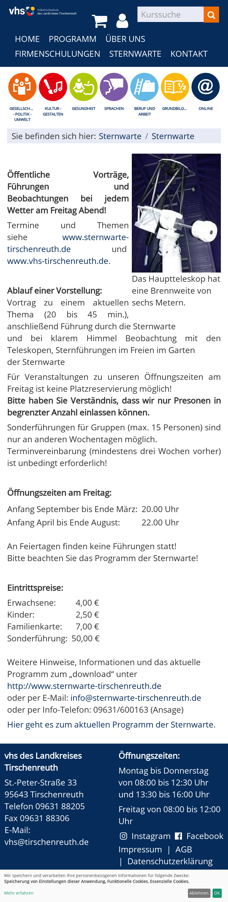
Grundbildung (176, 108)
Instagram (147, 835)
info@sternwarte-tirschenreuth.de (135, 697)
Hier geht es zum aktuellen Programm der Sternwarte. (111, 724)
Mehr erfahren (19, 893)
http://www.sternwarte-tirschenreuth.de (84, 685)
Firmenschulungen (57, 53)
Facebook (199, 835)
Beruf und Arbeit (144, 111)
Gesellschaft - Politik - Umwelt (23, 114)
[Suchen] (211, 15)
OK (217, 893)
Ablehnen (199, 893)
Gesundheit (83, 108)
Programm (72, 38)
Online (206, 108)
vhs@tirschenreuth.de (46, 841)
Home (27, 38)
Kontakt (189, 53)
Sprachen (114, 108)
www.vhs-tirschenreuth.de (57, 260)
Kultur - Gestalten (53, 111)
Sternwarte (135, 53)
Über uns (125, 38)
